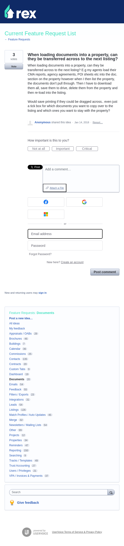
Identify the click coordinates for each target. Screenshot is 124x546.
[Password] (65, 245)
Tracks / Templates (20, 460)
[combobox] (59, 492)
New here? (65, 262)
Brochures (15, 338)
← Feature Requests (17, 39)
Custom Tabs (17, 369)
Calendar (15, 348)
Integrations (16, 399)
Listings (14, 409)
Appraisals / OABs (20, 333)
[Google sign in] (84, 202)
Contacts (14, 359)
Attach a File (57, 188)
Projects (14, 435)
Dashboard (16, 374)
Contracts (15, 364)
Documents (45, 313)
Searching (15, 455)
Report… (98, 122)
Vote (13, 66)
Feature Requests (22, 313)
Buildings (15, 343)
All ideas (14, 323)
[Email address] (65, 234)
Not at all (41, 149)
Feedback (15, 389)
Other (12, 430)
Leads (13, 404)
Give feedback (28, 502)
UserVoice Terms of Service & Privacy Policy (77, 532)
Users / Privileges (20, 470)
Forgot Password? (40, 254)
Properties (15, 440)
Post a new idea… (21, 318)
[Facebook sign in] (46, 202)
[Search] (111, 492)
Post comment (105, 272)
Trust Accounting (19, 465)
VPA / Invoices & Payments (26, 475)
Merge (13, 420)
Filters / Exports (18, 394)
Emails (13, 384)
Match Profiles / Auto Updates (27, 414)
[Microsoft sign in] (46, 214)
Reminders (16, 445)
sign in (42, 292)
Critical (90, 149)
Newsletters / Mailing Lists (25, 425)
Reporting (15, 450)
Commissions (17, 354)
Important (65, 149)
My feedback (17, 328)
